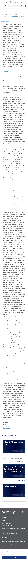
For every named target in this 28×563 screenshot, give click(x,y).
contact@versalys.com (15, 2)
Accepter (14, 557)
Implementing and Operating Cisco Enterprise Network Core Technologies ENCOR (13, 469)
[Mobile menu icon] (25, 6)
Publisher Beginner (10, 486)
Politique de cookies (13, 560)
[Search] (15, 6)
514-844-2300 (15, 1)
